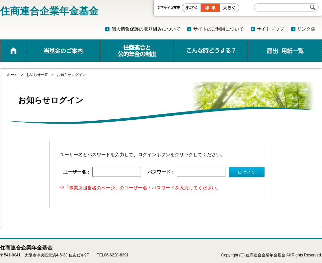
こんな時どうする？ (211, 50)
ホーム (13, 50)
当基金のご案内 (63, 50)
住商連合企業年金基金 (49, 11)
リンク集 (306, 29)
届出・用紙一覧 (285, 50)
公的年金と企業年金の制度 (137, 50)
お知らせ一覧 (37, 75)
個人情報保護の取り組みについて (145, 29)
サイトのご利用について (218, 29)
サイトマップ (270, 29)
